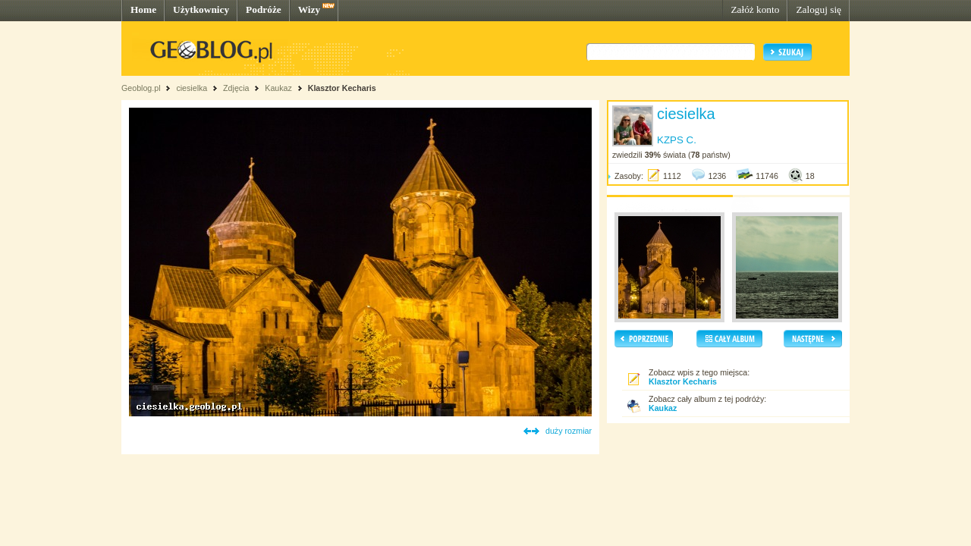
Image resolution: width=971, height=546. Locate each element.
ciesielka (191, 88)
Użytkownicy (201, 9)
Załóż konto (755, 9)
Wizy (309, 9)
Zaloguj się (818, 9)
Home (143, 9)
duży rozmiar (568, 430)
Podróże (263, 9)
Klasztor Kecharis (342, 88)
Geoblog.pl (141, 88)
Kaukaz (278, 88)
